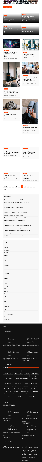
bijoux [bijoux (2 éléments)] (19, 370)
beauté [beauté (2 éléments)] (13, 370)
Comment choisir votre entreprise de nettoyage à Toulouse (29, 56)
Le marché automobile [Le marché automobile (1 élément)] (20, 381)
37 (19, 186)
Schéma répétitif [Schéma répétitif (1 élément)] (35, 391)
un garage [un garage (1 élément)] (36, 393)
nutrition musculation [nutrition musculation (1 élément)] (24, 386)
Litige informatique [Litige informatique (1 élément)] (8, 383)
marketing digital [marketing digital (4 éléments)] (34, 383)
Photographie (6, 293)
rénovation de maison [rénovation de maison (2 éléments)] (25, 391)
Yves (24, 156)
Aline (5, 58)
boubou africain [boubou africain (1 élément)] (25, 370)
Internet (5, 275)
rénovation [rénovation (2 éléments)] (16, 391)
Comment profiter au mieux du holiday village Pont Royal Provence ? (17, 225)
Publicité (5, 298)
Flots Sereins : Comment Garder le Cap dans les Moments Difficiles (32, 341)
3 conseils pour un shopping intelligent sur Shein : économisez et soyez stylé (30, 129)
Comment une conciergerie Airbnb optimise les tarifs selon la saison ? (17, 204)
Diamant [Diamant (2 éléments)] (20, 373)
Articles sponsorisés (7, 331)
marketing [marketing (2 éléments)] (26, 383)
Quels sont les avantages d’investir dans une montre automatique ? (10, 116)
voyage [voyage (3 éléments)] (19, 396)
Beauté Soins (26, 125)
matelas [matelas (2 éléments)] (6, 386)
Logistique (24, 453)
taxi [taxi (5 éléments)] (5, 393)
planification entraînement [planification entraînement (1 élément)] (27, 388)
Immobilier (6, 268)
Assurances (6, 250)
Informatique (6, 273)
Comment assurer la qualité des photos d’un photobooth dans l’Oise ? (17, 230)
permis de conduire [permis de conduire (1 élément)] (8, 388)
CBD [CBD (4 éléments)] (11, 373)
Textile (5, 309)
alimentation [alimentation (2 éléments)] (6, 370)
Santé (5, 301)
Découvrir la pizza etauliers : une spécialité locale (13, 207)
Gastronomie (6, 265)
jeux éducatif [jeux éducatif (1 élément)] (34, 378)
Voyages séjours (7, 319)
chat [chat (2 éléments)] (16, 373)
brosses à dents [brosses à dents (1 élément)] (35, 370)
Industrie (5, 270)
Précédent (5, 186)
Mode (5, 288)
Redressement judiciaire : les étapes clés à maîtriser (14, 215)
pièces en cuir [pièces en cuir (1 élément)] (17, 388)
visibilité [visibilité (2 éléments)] (8, 396)
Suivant (5, 189)
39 (25, 186)
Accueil (4, 326)
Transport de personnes (8, 314)
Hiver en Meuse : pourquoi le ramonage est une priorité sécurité (16, 202)
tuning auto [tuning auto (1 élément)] (28, 393)
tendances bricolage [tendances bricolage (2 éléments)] (13, 393)
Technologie (6, 50)
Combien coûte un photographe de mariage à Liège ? (14, 220)
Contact (4, 334)
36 (16, 186)
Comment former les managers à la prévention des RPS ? (15, 217)
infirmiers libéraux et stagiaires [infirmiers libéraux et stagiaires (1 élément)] (22, 378)
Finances (24, 14)
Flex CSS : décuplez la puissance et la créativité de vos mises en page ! (18, 235)
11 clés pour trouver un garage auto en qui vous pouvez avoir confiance (13, 428)
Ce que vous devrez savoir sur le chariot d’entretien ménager (32, 414)
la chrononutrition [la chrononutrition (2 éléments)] (8, 381)
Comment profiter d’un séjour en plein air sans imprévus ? (15, 222)
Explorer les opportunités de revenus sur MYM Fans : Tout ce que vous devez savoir (20, 199)
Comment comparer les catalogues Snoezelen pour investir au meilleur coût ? (29, 18)
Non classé (6, 291)
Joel (23, 20)
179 (11, 364)
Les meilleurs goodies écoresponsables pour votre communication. (29, 177)
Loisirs (5, 15)
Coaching (6, 255)
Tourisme (6, 173)
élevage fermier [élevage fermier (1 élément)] (32, 396)
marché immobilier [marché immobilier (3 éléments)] (18, 383)
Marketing (6, 286)
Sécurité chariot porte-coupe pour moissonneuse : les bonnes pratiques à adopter (20, 233)
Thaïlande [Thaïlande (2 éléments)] (21, 393)
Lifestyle (32, 451)
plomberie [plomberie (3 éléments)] (36, 388)
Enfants (5, 260)
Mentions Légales (6, 328)
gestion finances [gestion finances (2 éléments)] (8, 378)
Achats (5, 245)
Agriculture (6, 247)
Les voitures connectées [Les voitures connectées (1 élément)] (32, 381)
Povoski (6, 20)
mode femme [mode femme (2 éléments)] (13, 386)
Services (5, 304)
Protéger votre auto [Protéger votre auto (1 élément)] (7, 391)
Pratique (25, 52)
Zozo (24, 83)
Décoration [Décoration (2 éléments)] (27, 373)
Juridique (6, 278)
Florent (24, 32)
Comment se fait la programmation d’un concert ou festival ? (11, 30)
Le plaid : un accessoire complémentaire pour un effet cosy (11, 92)
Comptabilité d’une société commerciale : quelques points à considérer (11, 152)
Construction (6, 257)
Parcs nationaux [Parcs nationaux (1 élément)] (34, 386)
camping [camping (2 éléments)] (6, 373)
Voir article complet (7, 348)
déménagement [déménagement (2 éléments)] (35, 373)
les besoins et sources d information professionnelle (21, 2)
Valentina (6, 95)
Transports (6, 316)
